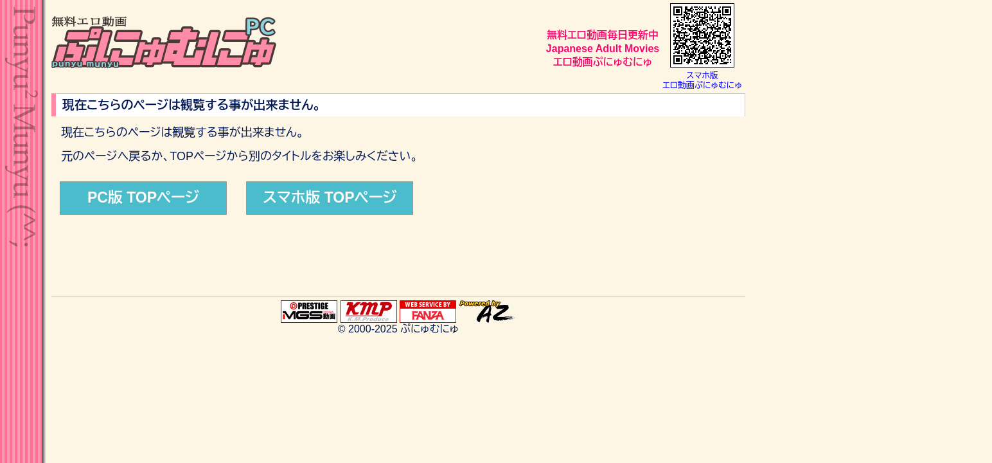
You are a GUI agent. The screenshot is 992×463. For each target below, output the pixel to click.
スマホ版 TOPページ (329, 197)
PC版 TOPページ (143, 197)
